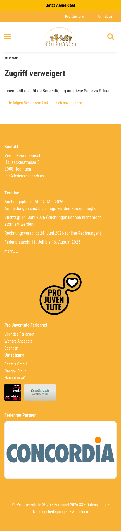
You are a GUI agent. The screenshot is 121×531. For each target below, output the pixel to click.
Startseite (10, 58)
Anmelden (105, 16)
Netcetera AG (14, 378)
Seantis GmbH (15, 364)
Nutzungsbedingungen (50, 511)
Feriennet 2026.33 (68, 504)
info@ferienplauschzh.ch (24, 176)
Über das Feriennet (19, 334)
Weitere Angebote (18, 341)
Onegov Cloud (15, 371)
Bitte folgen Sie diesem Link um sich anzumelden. (43, 103)
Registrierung (74, 16)
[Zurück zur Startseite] (60, 37)
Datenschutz (96, 504)
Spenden (11, 348)
